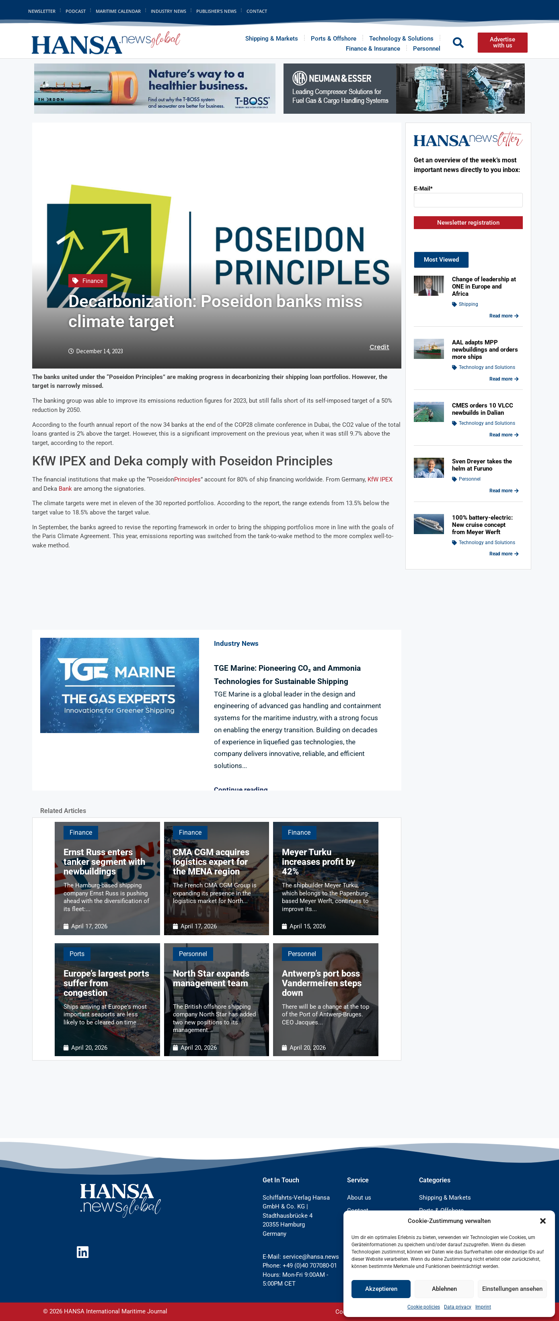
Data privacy (457, 1307)
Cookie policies (423, 1307)
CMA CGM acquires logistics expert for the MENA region (211, 862)
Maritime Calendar (118, 11)
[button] (543, 1221)
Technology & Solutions (401, 38)
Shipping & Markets (271, 38)
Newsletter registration (468, 222)
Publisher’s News (216, 11)
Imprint (483, 1307)
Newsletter (41, 11)
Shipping (468, 304)
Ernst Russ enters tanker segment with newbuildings (104, 862)
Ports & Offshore (333, 38)
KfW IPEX (380, 479)
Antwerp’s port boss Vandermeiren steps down (322, 983)
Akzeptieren (381, 1288)
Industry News (168, 11)
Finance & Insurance (373, 48)
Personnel (426, 48)
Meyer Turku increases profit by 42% (318, 862)
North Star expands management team (211, 978)
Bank (65, 488)
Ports (77, 954)
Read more (504, 316)
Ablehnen (444, 1288)
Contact (257, 11)
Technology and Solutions (487, 367)
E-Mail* (423, 188)
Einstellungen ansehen (512, 1288)
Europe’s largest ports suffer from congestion (106, 983)
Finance (92, 281)
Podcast (76, 11)
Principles (187, 479)
